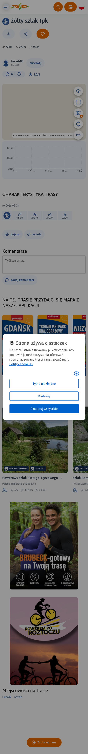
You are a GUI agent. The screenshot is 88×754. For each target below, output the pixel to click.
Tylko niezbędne (44, 383)
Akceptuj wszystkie (44, 408)
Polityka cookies (21, 364)
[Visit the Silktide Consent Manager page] (76, 373)
